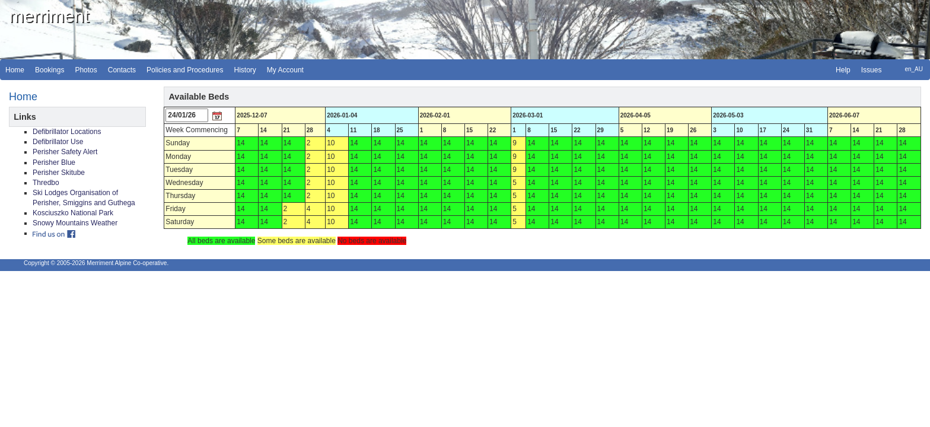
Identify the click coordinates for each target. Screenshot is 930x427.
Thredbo (46, 183)
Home (14, 70)
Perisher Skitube (59, 172)
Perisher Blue (54, 162)
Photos (86, 70)
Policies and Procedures (184, 70)
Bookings (49, 70)
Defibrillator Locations (67, 132)
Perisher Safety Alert (65, 152)
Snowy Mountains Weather (75, 223)
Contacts (122, 70)
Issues (871, 70)
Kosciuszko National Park (73, 213)
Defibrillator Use (58, 142)
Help (843, 70)
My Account (285, 70)
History (245, 70)
